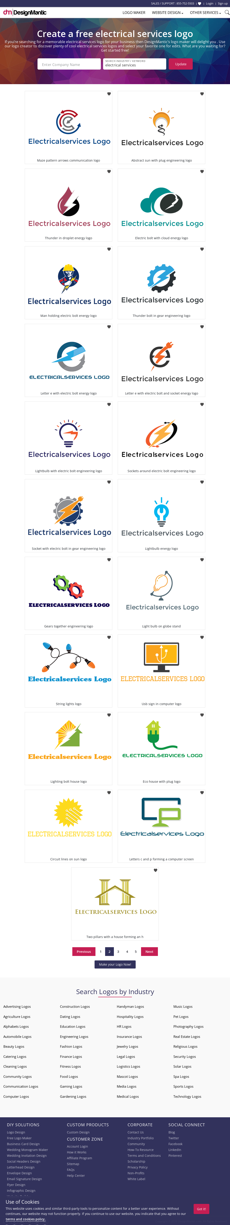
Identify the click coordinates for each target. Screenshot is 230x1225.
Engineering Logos (74, 1035)
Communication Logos (20, 1085)
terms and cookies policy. (26, 1219)
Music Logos (182, 1005)
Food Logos (69, 1075)
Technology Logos (187, 1095)
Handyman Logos (130, 1005)
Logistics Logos (128, 1065)
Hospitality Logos (130, 1015)
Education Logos (72, 1025)
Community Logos (17, 1075)
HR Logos (124, 1025)
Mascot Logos (127, 1075)
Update (180, 64)
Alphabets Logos (16, 1025)
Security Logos (184, 1055)
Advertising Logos (17, 1005)
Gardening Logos (73, 1095)
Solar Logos (182, 1065)
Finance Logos (71, 1055)
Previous (84, 950)
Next (149, 950)
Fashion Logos (71, 1045)
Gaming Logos (71, 1085)
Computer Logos (16, 1095)
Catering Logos (14, 1055)
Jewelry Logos (127, 1045)
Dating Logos (70, 1015)
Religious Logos (185, 1045)
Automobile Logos (17, 1035)
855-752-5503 (185, 3)
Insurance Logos (129, 1035)
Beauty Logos (13, 1045)
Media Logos (126, 1085)
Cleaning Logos (15, 1065)
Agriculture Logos (16, 1015)
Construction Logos (75, 1005)
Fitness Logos (70, 1065)
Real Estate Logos (186, 1035)
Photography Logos (188, 1025)
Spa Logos (181, 1075)
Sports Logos (183, 1085)
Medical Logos (128, 1095)
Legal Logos (126, 1055)
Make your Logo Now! (115, 963)
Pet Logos (180, 1015)
